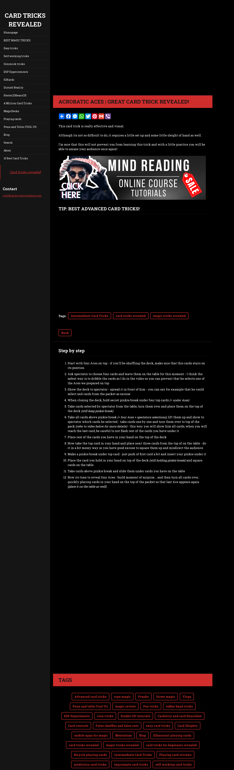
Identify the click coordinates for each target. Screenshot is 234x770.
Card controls (78, 726)
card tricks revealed (131, 316)
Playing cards (12, 119)
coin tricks (105, 716)
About (7, 150)
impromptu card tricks (131, 764)
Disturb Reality (13, 87)
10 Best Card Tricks (16, 158)
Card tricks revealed (25, 172)
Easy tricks (11, 48)
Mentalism (123, 735)
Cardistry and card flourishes (180, 716)
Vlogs (186, 696)
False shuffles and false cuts (117, 726)
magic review (125, 706)
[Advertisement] (132, 619)
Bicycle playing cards (90, 755)
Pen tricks (150, 706)
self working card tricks (173, 764)
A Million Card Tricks (18, 103)
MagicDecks (11, 111)
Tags (62, 316)
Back (65, 333)
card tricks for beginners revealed (171, 745)
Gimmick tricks (14, 64)
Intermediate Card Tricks (89, 316)
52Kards (9, 79)
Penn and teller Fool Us (90, 706)
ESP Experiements (16, 72)
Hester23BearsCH (15, 95)
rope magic (122, 696)
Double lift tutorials (135, 716)
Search (8, 142)
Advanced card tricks (90, 696)
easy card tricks (158, 726)
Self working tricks (16, 56)
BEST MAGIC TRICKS (17, 40)
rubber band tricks (179, 706)
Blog (7, 134)
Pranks (143, 696)
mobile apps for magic (91, 735)
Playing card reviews (175, 755)
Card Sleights (188, 726)
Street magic (165, 696)
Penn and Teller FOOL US (20, 127)
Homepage (11, 32)
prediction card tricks (90, 764)
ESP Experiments (77, 716)
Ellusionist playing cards (172, 735)
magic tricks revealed (169, 316)
